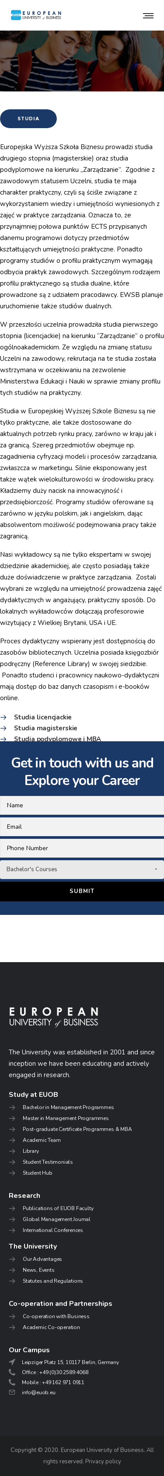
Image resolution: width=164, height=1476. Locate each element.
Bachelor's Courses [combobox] (32, 869)
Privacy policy (103, 1462)
